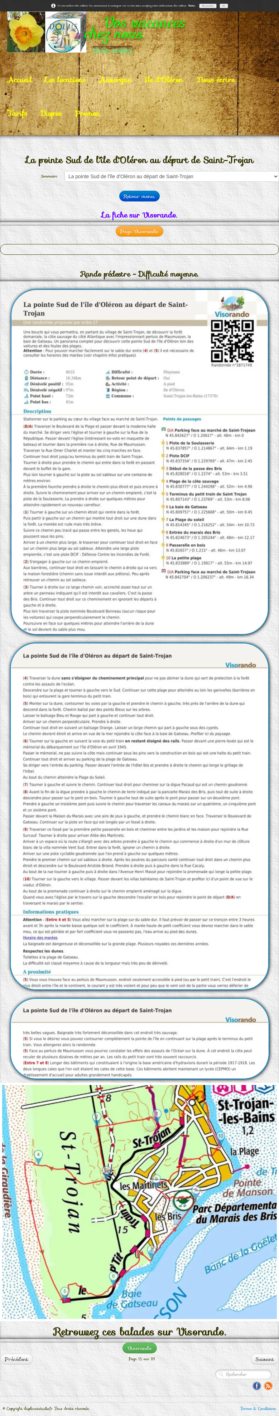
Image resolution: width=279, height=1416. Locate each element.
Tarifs (17, 113)
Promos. (87, 113)
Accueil (20, 80)
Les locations (65, 80)
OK (223, 5)
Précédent (16, 1359)
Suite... (192, 6)
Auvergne (115, 80)
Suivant (264, 1359)
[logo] (139, 32)
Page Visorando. (139, 231)
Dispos (51, 113)
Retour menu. (139, 196)
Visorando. (139, 1348)
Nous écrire (216, 80)
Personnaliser (208, 5)
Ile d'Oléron (163, 80)
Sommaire (49, 176)
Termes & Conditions (258, 1408)
